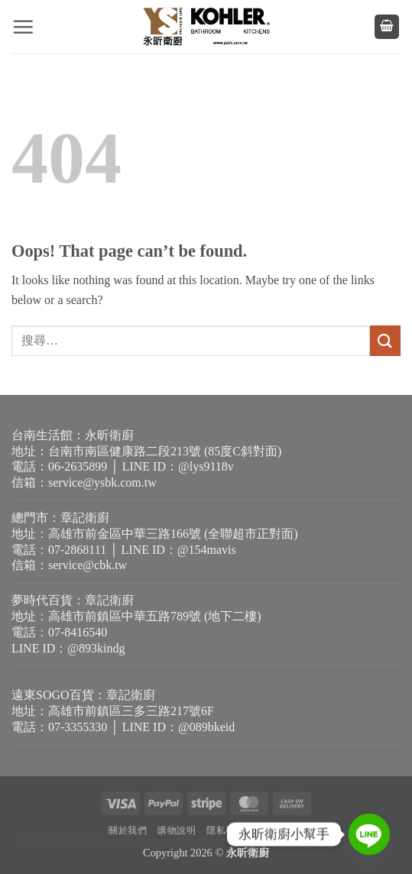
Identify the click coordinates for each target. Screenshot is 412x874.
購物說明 (176, 830)
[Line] (369, 834)
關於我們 (128, 830)
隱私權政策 (230, 830)
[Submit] (385, 340)
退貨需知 (283, 830)
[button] (22, 26)
